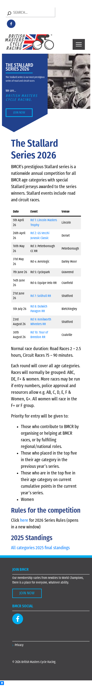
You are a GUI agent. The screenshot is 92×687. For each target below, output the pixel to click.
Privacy (19, 645)
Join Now (19, 112)
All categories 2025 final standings (40, 548)
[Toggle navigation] (79, 44)
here (24, 520)
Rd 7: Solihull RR (40, 296)
